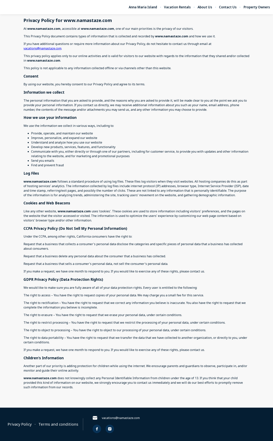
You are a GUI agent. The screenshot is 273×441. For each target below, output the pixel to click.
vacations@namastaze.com (42, 48)
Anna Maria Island (143, 7)
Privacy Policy (20, 424)
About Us (205, 7)
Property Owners (256, 7)
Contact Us (228, 7)
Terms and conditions (58, 424)
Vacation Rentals (177, 7)
